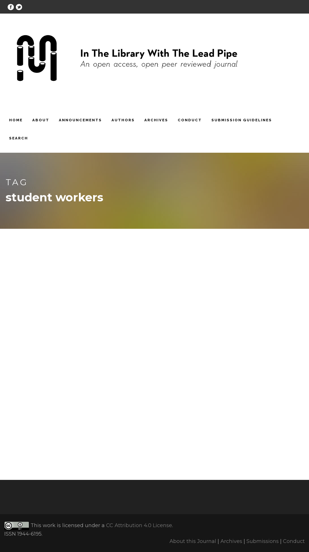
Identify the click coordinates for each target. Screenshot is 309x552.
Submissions (262, 541)
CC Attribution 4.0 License (139, 525)
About (40, 120)
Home (16, 120)
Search (18, 138)
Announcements (80, 120)
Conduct (190, 120)
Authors (123, 120)
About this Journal (192, 541)
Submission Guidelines (241, 120)
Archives (156, 120)
